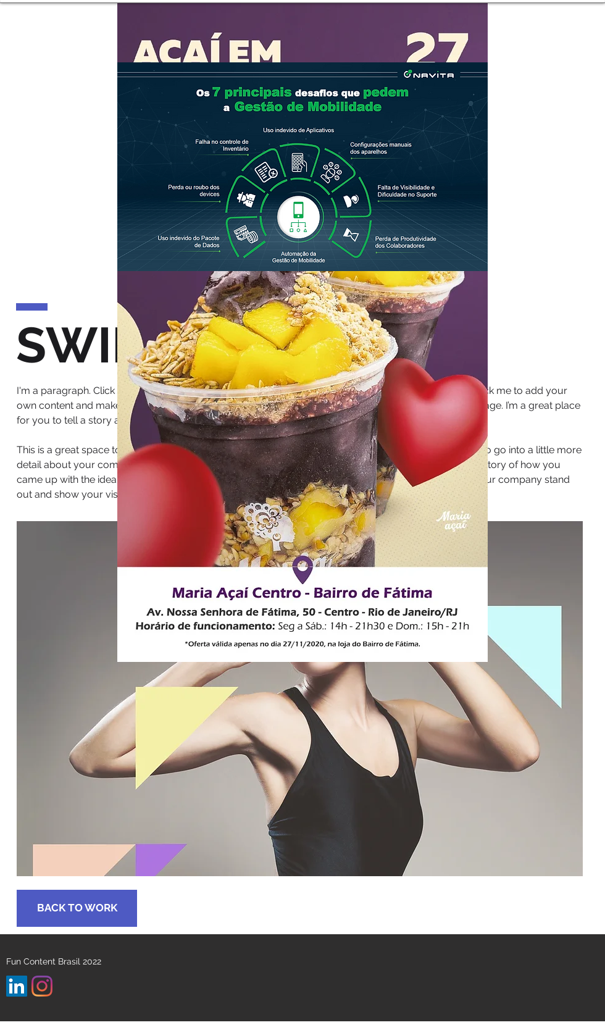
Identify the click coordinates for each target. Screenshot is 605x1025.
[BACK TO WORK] (77, 908)
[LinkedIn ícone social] (16, 986)
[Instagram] (41, 986)
